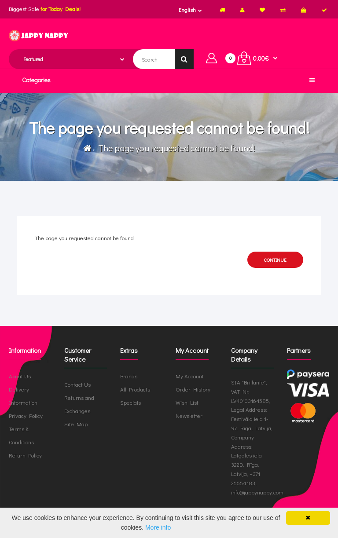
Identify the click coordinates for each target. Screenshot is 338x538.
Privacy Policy (26, 415)
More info (158, 527)
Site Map (76, 424)
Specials (130, 402)
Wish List (187, 402)
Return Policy (25, 455)
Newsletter (189, 415)
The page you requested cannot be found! (175, 148)
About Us (20, 376)
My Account (190, 376)
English (187, 9)
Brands (128, 376)
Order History (193, 389)
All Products (135, 389)
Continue (275, 259)
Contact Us (77, 384)
